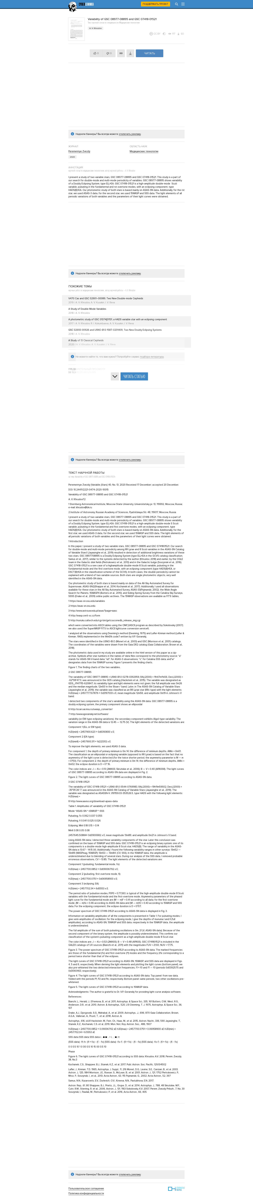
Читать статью (134, 376)
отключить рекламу (130, 134)
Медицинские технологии (144, 151)
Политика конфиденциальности (86, 1193)
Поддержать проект (155, 4)
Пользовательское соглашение (86, 1188)
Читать (149, 53)
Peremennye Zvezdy (79, 151)
